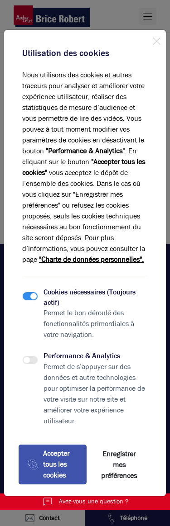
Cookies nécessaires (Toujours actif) (90, 297)
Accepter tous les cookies (48, 464)
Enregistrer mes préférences (119, 464)
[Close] (156, 39)
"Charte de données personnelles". (91, 259)
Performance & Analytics (82, 355)
